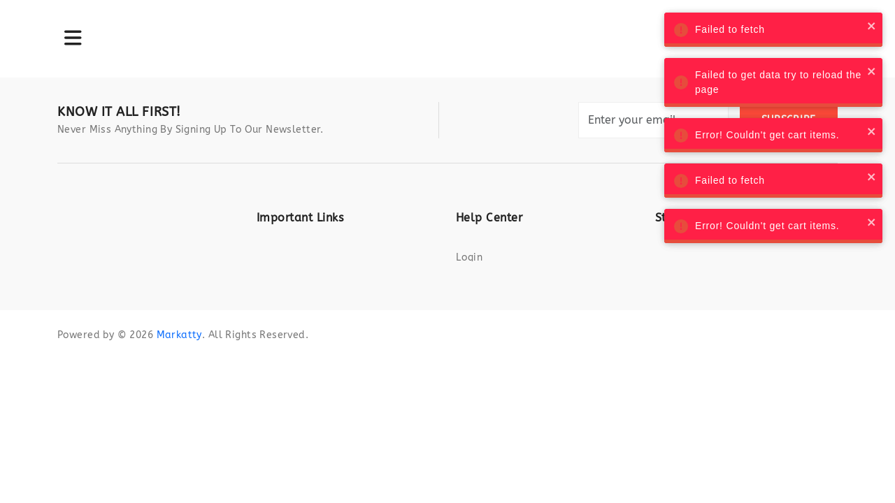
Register (477, 281)
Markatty (179, 386)
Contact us (484, 305)
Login (469, 257)
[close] (858, 25)
